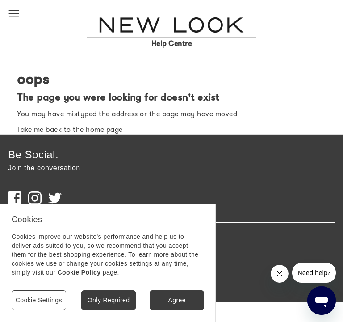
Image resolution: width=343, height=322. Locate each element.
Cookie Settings (39, 300)
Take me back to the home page (70, 130)
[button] (15, 12)
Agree (176, 300)
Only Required (109, 300)
